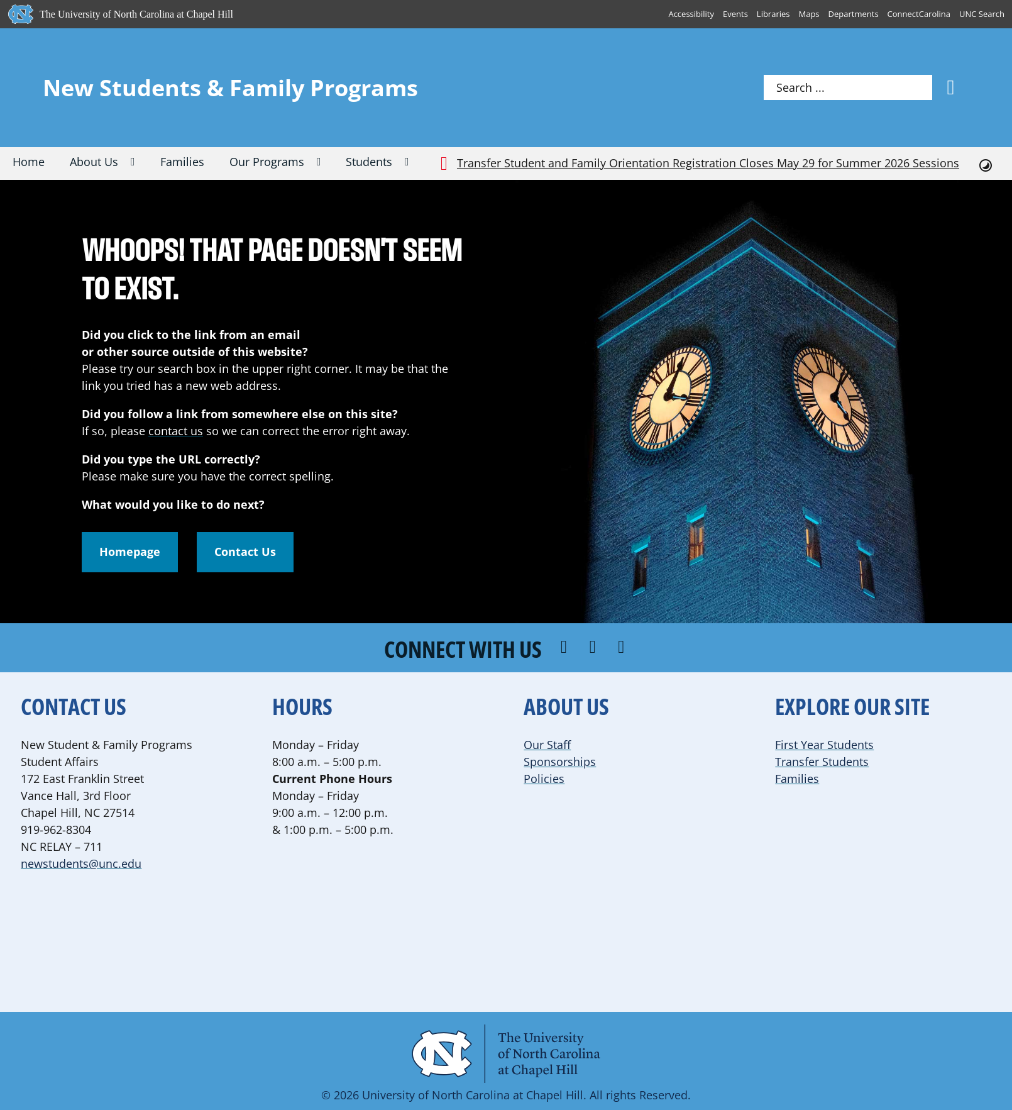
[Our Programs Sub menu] (325, 163)
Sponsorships (560, 761)
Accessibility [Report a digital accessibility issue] (691, 13)
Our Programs (266, 161)
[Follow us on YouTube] (623, 647)
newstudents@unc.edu (81, 863)
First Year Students (824, 744)
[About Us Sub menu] (139, 163)
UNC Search (981, 13)
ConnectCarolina (919, 13)
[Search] (951, 87)
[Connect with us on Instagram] (595, 647)
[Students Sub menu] (413, 163)
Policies (544, 778)
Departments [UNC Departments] (853, 13)
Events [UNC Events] (735, 13)
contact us (175, 431)
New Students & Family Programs (230, 87)
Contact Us (245, 551)
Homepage (129, 551)
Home (29, 161)
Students (369, 161)
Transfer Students (822, 761)
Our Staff (547, 744)
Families (182, 161)
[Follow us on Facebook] (566, 647)
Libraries (773, 13)
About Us (94, 161)
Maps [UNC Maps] (809, 13)
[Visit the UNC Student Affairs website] (506, 1053)
